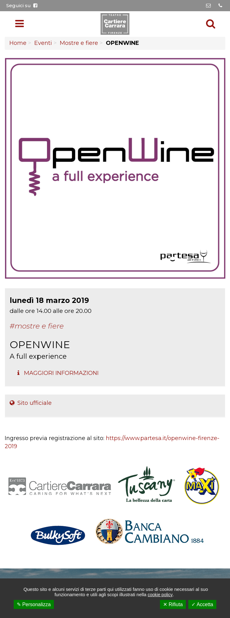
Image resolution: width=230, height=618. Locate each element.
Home (17, 43)
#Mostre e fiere (37, 326)
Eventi (43, 43)
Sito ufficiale (31, 403)
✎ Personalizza (34, 604)
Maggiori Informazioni (58, 373)
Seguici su (21, 5)
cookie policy (160, 594)
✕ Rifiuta (173, 604)
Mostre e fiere (79, 43)
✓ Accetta (202, 604)
